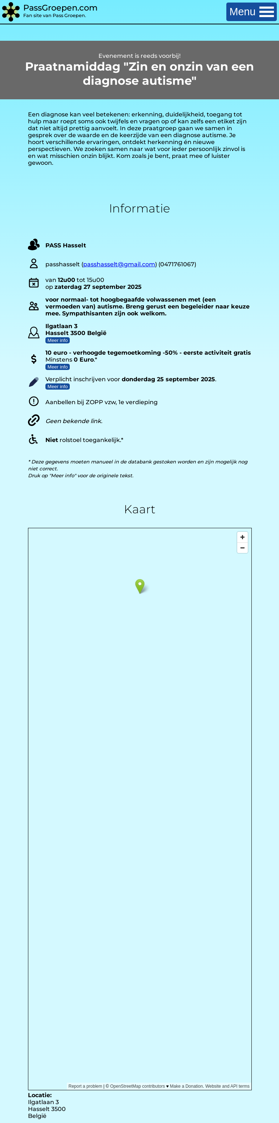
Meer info (58, 340)
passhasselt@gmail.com (119, 264)
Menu (252, 11)
